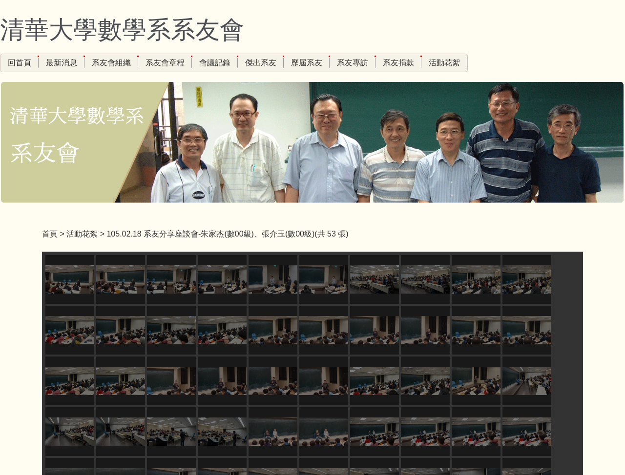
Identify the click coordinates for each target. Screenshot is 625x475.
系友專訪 (352, 63)
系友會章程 (165, 63)
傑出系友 (260, 63)
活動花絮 (444, 63)
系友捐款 (398, 63)
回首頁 (19, 63)
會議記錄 (214, 63)
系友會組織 (111, 63)
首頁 (50, 234)
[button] (54, 308)
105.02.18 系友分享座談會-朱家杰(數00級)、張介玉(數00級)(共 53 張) (227, 234)
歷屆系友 (306, 63)
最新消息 (61, 63)
